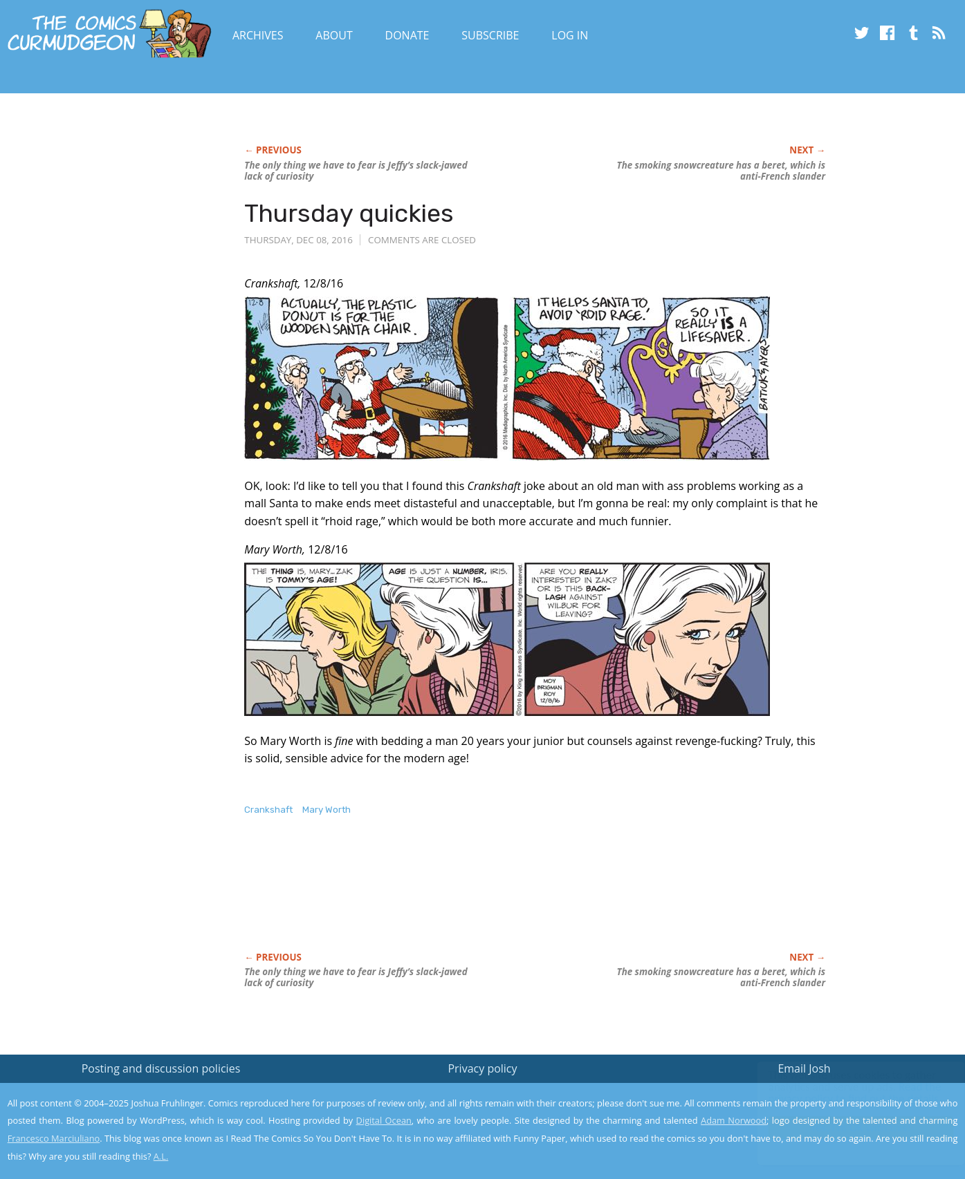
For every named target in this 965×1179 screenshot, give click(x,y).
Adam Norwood (733, 1120)
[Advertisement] (496, 898)
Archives (258, 35)
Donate (407, 35)
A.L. (161, 1156)
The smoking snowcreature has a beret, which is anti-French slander (721, 170)
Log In (569, 35)
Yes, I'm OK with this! (848, 1127)
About (333, 35)
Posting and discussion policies (161, 1068)
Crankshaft (268, 809)
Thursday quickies (349, 213)
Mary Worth (326, 809)
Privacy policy (482, 1068)
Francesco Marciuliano (54, 1138)
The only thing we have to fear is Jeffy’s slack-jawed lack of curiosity (355, 170)
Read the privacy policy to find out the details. (841, 1092)
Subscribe (490, 35)
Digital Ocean (384, 1120)
